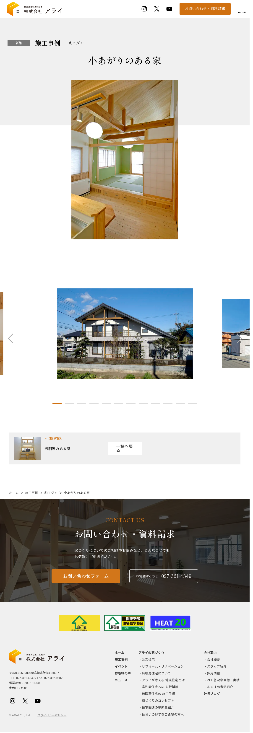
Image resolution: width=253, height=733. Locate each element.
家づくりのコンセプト (158, 700)
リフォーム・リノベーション (163, 666)
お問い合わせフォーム (86, 580)
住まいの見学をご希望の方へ (163, 714)
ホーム (14, 493)
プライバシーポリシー (51, 715)
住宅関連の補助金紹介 (158, 707)
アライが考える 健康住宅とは (163, 680)
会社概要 (213, 659)
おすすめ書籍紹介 (220, 687)
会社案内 (210, 653)
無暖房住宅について (156, 673)
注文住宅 (148, 659)
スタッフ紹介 (217, 666)
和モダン (50, 493)
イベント (121, 666)
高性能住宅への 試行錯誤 (160, 687)
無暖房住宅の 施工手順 (158, 694)
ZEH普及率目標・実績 (223, 680)
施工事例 (31, 493)
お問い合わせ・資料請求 (205, 9)
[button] (57, 403)
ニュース (121, 680)
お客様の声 (123, 673)
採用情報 (213, 673)
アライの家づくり (151, 653)
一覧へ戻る (124, 448)
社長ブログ (212, 694)
